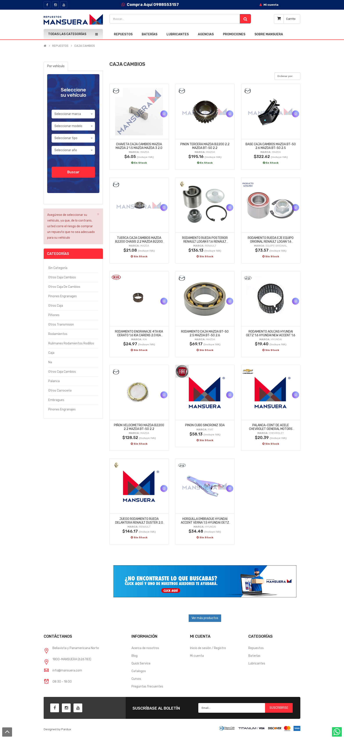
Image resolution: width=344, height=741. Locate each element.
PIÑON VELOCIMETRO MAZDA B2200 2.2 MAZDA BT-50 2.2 (139, 427)
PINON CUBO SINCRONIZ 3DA (205, 425)
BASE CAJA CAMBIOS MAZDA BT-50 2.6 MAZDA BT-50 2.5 (270, 146)
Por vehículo (55, 66)
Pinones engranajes (62, 409)
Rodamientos (57, 334)
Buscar (73, 172)
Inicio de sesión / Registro (208, 648)
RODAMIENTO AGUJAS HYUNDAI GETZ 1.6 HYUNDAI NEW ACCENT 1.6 (270, 333)
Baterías (254, 656)
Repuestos (256, 648)
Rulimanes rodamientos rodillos (71, 343)
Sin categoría (57, 268)
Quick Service (140, 663)
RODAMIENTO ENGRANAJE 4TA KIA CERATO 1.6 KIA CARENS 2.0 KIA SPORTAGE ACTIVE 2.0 (139, 335)
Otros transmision (61, 324)
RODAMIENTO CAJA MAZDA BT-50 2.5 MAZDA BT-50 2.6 (205, 333)
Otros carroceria (60, 390)
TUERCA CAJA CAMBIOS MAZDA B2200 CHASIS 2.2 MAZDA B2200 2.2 (139, 241)
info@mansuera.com (67, 670)
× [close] (98, 214)
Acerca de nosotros (145, 648)
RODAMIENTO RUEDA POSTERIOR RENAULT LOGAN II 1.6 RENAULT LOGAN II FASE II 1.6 (205, 241)
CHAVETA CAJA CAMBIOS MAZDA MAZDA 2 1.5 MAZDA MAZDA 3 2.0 (139, 146)
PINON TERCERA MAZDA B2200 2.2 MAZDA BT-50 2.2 (204, 146)
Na (50, 362)
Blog (134, 656)
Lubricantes (256, 663)
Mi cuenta (197, 656)
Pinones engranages (62, 296)
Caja (51, 353)
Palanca (54, 381)
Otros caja (55, 306)
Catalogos (138, 671)
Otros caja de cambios (64, 287)
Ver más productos (205, 618)
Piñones (53, 315)
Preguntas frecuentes (147, 686)
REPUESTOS (60, 45)
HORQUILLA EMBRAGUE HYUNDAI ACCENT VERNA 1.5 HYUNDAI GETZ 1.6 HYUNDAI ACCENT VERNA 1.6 (205, 522)
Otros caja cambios (62, 277)
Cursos (136, 679)
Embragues (56, 400)
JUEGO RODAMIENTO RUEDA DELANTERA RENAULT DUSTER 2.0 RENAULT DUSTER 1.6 (139, 522)
